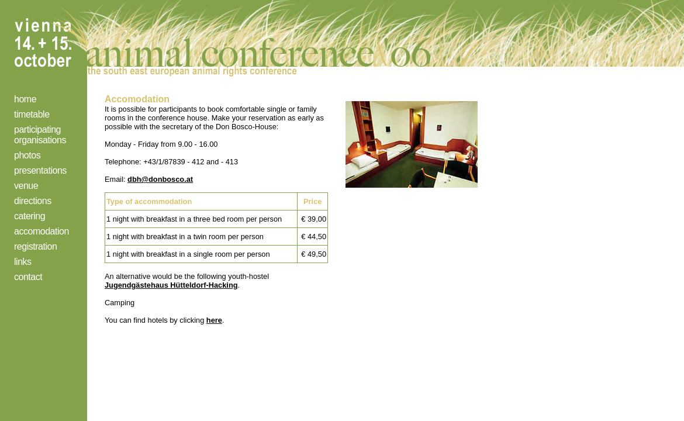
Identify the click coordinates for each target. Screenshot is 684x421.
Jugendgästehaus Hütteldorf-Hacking (171, 285)
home (25, 99)
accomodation (41, 231)
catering (29, 216)
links (23, 262)
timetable (32, 114)
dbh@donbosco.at (160, 179)
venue (26, 186)
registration (35, 246)
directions (32, 201)
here (214, 320)
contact (28, 277)
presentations (40, 170)
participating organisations (40, 135)
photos (27, 155)
